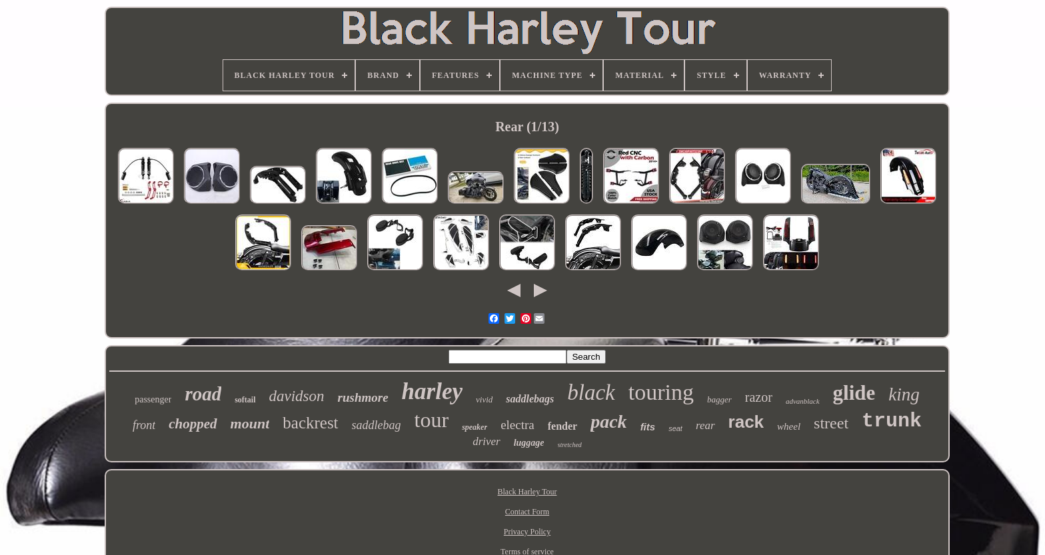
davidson (297, 396)
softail (245, 399)
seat (675, 428)
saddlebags (530, 398)
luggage (529, 443)
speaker (474, 427)
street (831, 423)
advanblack (803, 401)
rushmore (363, 397)
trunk (892, 421)
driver (487, 441)
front (144, 425)
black (590, 392)
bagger (719, 399)
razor (758, 397)
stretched (570, 444)
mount (250, 423)
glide (854, 392)
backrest (310, 423)
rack (746, 422)
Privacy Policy (527, 531)
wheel (788, 426)
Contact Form (527, 511)
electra (517, 425)
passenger (153, 399)
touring (661, 392)
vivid (484, 399)
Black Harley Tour (527, 491)
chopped (193, 424)
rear (705, 425)
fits (648, 426)
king (904, 394)
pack (608, 421)
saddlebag (376, 425)
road (203, 393)
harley (432, 391)
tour (432, 420)
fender (562, 426)
